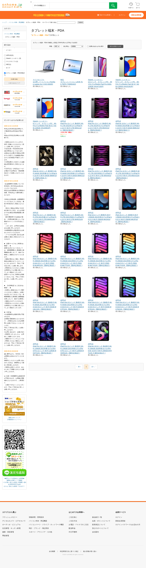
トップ (4, 22)
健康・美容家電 (8, 532)
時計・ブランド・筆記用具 (39, 528)
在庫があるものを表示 (95, 46)
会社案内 (95, 532)
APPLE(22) (8, 55)
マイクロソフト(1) (11, 61)
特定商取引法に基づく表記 (69, 551)
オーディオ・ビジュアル (11, 524)
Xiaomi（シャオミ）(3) (12, 58)
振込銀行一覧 (97, 517)
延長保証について (98, 524)
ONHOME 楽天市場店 (14, 92)
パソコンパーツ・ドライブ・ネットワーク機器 (46, 524)
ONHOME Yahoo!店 (14, 99)
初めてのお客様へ (105, 15)
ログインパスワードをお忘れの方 (127, 524)
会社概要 (52, 551)
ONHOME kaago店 (14, 112)
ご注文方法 (73, 521)
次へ (92, 367)
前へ (79, 367)
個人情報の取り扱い (90, 551)
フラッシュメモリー (9, 517)
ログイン (122, 15)
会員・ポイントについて (101, 521)
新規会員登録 (136, 15)
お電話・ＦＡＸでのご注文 (79, 524)
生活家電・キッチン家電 (11, 528)
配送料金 (72, 528)
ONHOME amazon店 (14, 105)
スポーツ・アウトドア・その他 (40, 532)
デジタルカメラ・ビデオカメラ (13, 521)
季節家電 (5, 536)
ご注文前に (73, 517)
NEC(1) (7, 64)
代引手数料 (73, 532)
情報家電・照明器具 (36, 517)
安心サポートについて (100, 528)
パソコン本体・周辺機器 (16, 22)
